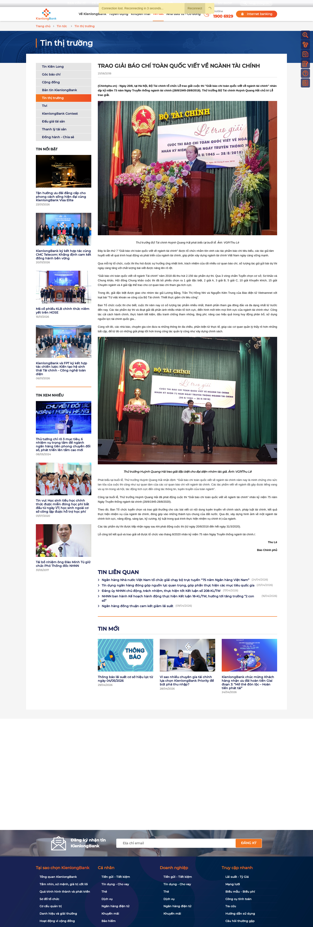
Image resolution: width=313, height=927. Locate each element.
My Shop (225, 3)
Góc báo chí (51, 74)
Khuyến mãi (140, 14)
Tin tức (158, 14)
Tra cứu (230, 906)
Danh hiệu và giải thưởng (58, 913)
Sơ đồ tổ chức (49, 899)
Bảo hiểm (109, 921)
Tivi (44, 105)
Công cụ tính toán (238, 899)
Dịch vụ (107, 899)
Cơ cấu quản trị (51, 906)
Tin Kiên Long (53, 66)
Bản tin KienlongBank (59, 89)
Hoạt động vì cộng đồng (57, 921)
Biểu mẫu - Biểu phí (240, 891)
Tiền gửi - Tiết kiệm (116, 876)
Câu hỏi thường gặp (240, 921)
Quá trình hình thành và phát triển (65, 891)
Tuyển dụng (118, 14)
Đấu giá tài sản (53, 121)
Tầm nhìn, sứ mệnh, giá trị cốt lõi (64, 884)
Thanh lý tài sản (54, 129)
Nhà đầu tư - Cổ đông (183, 14)
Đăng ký (248, 843)
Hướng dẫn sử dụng (240, 913)
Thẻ (104, 891)
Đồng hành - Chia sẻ (58, 136)
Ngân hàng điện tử (115, 906)
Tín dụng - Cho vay (115, 884)
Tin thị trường (53, 97)
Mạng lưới (232, 884)
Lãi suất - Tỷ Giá (237, 876)
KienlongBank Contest (60, 113)
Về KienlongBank (92, 14)
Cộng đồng (51, 82)
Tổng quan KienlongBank (58, 876)
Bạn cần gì (76, 3)
